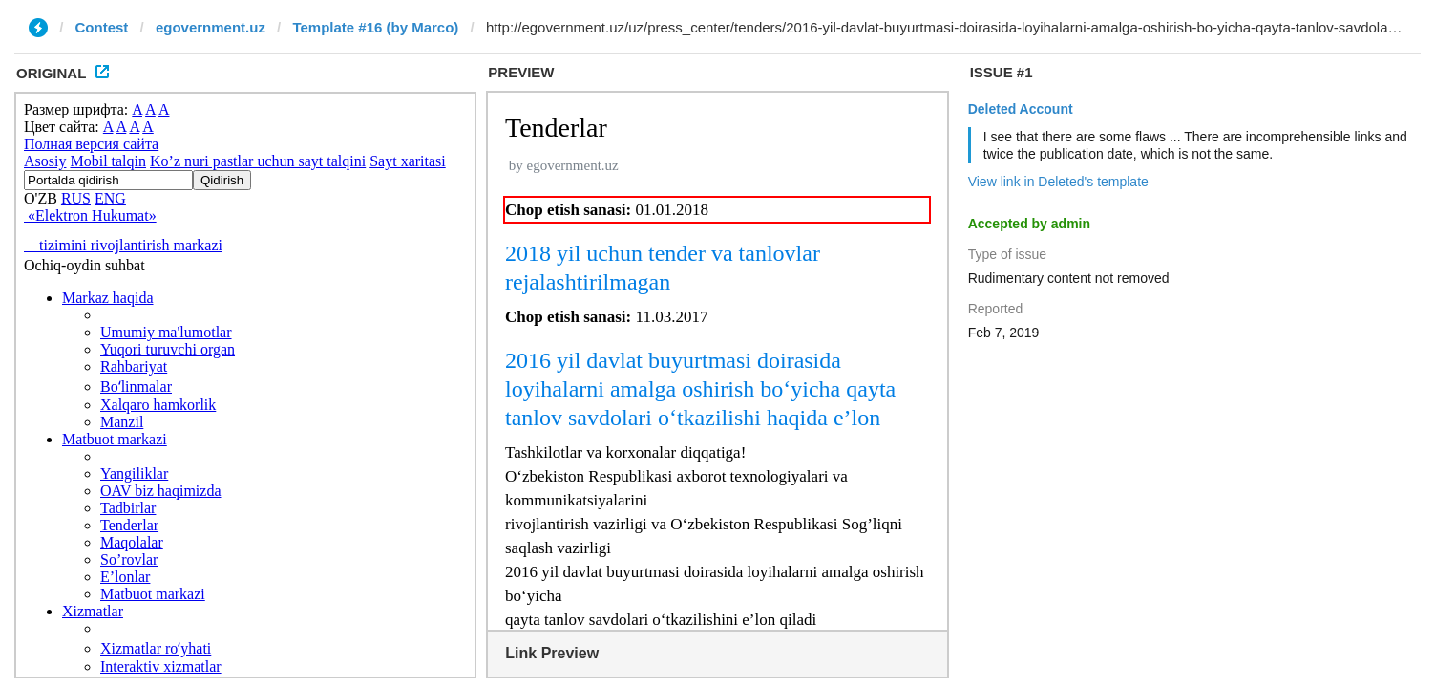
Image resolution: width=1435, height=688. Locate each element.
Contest (102, 27)
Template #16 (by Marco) (375, 27)
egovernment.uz (210, 27)
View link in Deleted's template (1058, 181)
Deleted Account (1020, 109)
